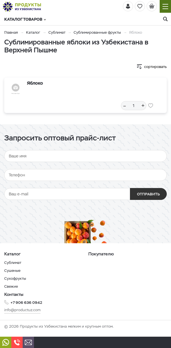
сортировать (155, 66)
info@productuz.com (22, 310)
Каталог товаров (25, 19)
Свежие (11, 286)
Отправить (148, 194)
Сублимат (56, 32)
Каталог (33, 32)
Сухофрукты (15, 278)
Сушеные (12, 270)
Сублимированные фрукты (97, 32)
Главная (11, 32)
